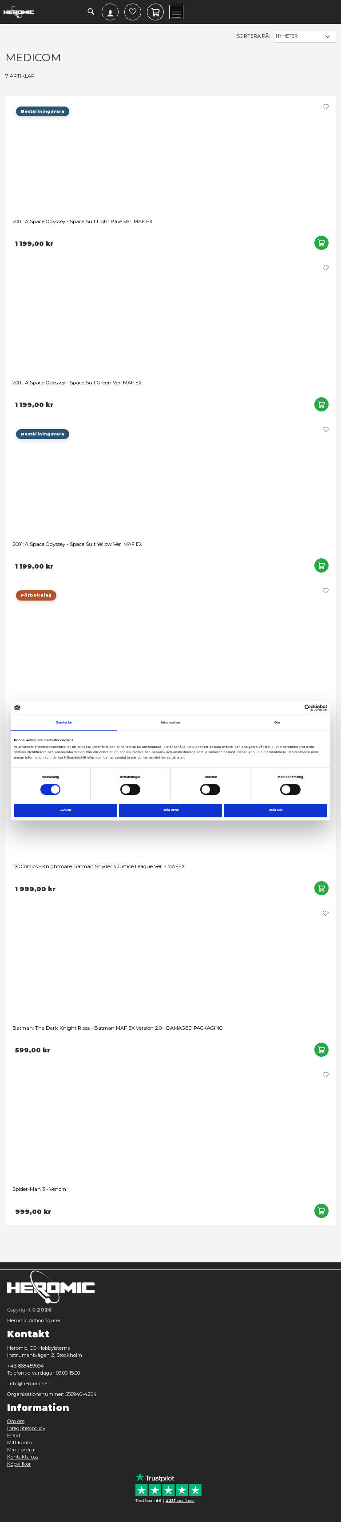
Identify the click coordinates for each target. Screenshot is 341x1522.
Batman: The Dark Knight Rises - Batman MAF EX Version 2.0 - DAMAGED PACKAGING (117, 1028)
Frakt (13, 1435)
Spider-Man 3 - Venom (39, 1189)
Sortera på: (253, 36)
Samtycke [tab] (64, 722)
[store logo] (19, 12)
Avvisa (65, 810)
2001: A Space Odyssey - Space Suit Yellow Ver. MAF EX (77, 544)
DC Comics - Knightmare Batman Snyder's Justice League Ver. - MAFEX (98, 866)
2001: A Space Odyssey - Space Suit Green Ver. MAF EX (77, 383)
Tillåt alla (275, 810)
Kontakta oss (22, 1457)
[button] (326, 107)
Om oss (15, 1421)
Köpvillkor (19, 1464)
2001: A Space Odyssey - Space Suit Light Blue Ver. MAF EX (82, 221)
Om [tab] (277, 722)
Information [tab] (170, 722)
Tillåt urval (170, 810)
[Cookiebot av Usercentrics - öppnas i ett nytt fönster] (296, 707)
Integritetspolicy (26, 1428)
